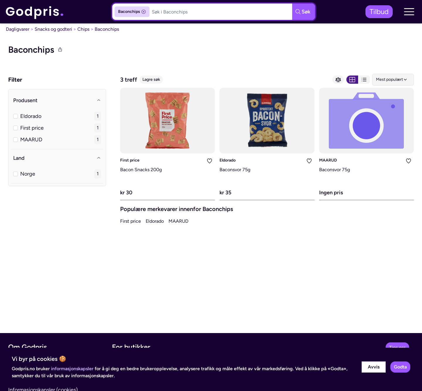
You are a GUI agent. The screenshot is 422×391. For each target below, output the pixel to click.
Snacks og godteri (53, 29)
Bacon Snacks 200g (141, 169)
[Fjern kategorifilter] (143, 11)
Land (57, 158)
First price (129, 160)
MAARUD (328, 160)
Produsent (57, 100)
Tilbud (379, 11)
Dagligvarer (17, 29)
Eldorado (227, 160)
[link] (35, 12)
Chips (83, 29)
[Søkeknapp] (303, 12)
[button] (409, 12)
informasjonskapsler (72, 368)
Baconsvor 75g (234, 169)
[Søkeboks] (221, 12)
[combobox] (393, 79)
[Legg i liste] (209, 161)
